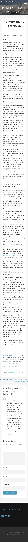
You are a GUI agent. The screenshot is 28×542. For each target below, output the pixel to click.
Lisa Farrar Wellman (17, 29)
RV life (21, 374)
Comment (6, 450)
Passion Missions (8, 255)
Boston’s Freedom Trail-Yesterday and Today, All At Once (21, 381)
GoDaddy (18, 534)
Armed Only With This (8, 2)
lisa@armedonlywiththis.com (10, 509)
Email (5, 476)
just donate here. (17, 257)
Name (5, 468)
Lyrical (8, 534)
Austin (22, 372)
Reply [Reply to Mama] (9, 434)
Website (6, 484)
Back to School (7, 374)
